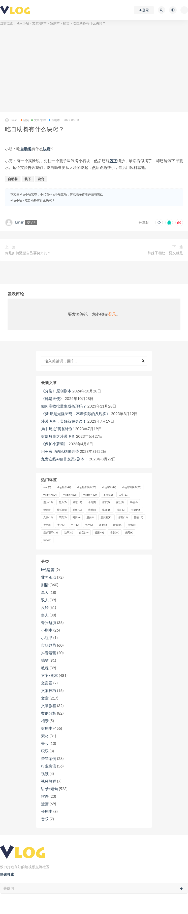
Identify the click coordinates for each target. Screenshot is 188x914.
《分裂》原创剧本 (56, 391)
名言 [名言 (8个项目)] (106, 502)
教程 (45, 668)
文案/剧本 (39, 23)
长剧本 (46, 811)
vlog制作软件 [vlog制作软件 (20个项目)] (86, 487)
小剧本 (46, 630)
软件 (45, 796)
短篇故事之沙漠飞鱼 (58, 436)
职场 (45, 751)
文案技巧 (48, 690)
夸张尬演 (48, 622)
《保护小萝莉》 (54, 444)
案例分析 (48, 713)
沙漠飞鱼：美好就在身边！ (63, 421)
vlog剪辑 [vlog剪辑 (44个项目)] (109, 487)
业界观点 (48, 577)
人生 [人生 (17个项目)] (123, 494)
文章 (45, 698)
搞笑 (66, 23)
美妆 (45, 743)
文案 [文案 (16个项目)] (48, 517)
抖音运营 (48, 652)
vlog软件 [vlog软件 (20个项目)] (90, 494)
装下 (113, 160)
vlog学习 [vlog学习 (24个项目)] (50, 494)
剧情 (45, 584)
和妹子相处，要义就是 (165, 253)
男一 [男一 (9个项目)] (75, 524)
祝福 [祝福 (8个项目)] (132, 524)
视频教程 (48, 781)
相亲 (45, 720)
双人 (45, 600)
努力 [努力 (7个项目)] (63, 502)
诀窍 (46, 149)
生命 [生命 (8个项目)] (47, 524)
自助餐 (26, 149)
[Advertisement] (94, 69)
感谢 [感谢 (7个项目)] (92, 509)
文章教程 (48, 705)
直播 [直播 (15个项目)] (117, 524)
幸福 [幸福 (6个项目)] (134, 502)
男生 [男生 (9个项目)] (89, 524)
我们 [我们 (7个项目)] (121, 509)
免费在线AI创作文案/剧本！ (64, 459)
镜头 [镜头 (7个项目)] (47, 539)
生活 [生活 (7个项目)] (61, 524)
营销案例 (48, 758)
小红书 (46, 637)
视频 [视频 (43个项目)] (99, 532)
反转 (45, 607)
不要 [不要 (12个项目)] (108, 494)
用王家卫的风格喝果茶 (60, 451)
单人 (45, 592)
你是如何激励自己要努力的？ (28, 253)
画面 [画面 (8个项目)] (103, 524)
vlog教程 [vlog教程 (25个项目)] (70, 494)
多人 (45, 615)
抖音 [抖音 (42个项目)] (136, 509)
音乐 (45, 819)
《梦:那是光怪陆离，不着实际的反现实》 (75, 413)
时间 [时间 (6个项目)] (76, 517)
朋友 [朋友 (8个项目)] (90, 517)
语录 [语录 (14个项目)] (114, 532)
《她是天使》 (52, 398)
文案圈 (46, 683)
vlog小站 (22, 23)
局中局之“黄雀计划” (57, 428)
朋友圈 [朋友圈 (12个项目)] (106, 517)
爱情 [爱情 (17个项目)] (138, 517)
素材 (45, 736)
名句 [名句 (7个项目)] (92, 502)
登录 (112, 314)
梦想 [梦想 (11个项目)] (123, 517)
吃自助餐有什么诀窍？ (40, 200)
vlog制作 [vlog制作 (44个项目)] (64, 487)
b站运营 (47, 569)
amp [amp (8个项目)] (47, 487)
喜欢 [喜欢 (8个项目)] (120, 502)
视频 (45, 773)
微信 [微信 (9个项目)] (47, 509)
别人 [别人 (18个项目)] (48, 502)
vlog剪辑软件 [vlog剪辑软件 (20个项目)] (131, 487)
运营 (45, 803)
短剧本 (55, 23)
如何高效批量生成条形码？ (63, 406)
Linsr (11, 120)
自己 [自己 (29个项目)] (83, 532)
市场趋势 (48, 645)
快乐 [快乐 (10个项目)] (62, 509)
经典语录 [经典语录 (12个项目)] (50, 532)
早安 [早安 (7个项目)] (63, 517)
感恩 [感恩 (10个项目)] (77, 509)
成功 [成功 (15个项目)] (106, 509)
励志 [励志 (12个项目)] (77, 502)
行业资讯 (48, 766)
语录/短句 (49, 788)
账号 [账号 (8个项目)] (129, 532)
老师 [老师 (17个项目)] (68, 532)
